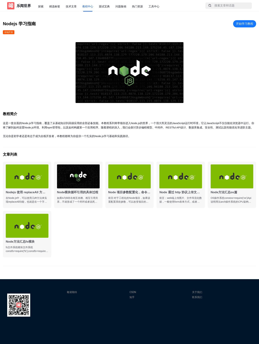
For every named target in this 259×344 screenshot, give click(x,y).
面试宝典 (104, 6)
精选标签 (54, 6)
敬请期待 (72, 292)
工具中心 (154, 6)
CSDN (133, 292)
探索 (41, 6)
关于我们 (197, 292)
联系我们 (197, 297)
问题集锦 (120, 6)
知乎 (132, 297)
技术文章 (71, 6)
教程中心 (87, 6)
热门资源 (137, 6)
